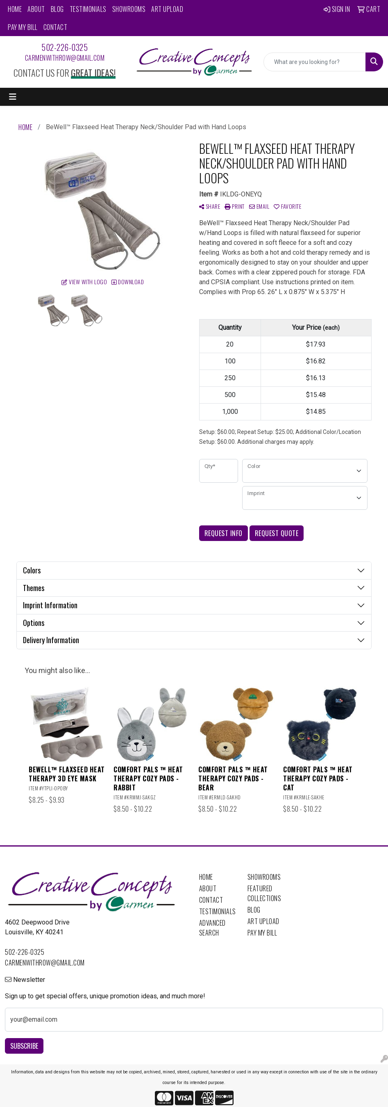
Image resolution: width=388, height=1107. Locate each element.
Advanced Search (212, 928)
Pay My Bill (23, 27)
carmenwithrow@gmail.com (65, 58)
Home (15, 9)
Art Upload (167, 9)
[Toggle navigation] (12, 97)
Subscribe (24, 1046)
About (36, 9)
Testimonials (88, 9)
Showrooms (129, 9)
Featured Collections (264, 893)
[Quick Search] (314, 61)
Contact (55, 27)
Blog (57, 9)
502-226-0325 (64, 47)
